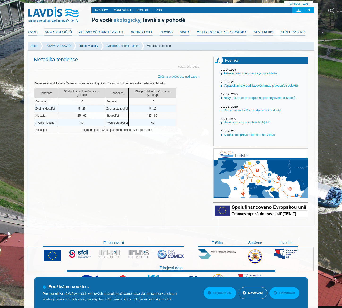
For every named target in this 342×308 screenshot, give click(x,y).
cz (298, 10)
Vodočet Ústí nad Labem (122, 46)
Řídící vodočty (89, 46)
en (308, 10)
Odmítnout (284, 293)
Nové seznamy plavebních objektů (247, 122)
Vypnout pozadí (299, 4)
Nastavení (253, 293)
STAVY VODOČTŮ (59, 46)
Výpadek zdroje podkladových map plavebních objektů (261, 85)
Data (34, 46)
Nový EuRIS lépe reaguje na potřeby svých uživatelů (259, 98)
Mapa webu (122, 10)
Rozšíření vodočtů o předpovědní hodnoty (252, 110)
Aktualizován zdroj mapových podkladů (250, 73)
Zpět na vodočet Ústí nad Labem (178, 76)
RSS (159, 10)
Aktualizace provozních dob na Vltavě (249, 134)
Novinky (101, 10)
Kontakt (143, 10)
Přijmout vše (220, 293)
